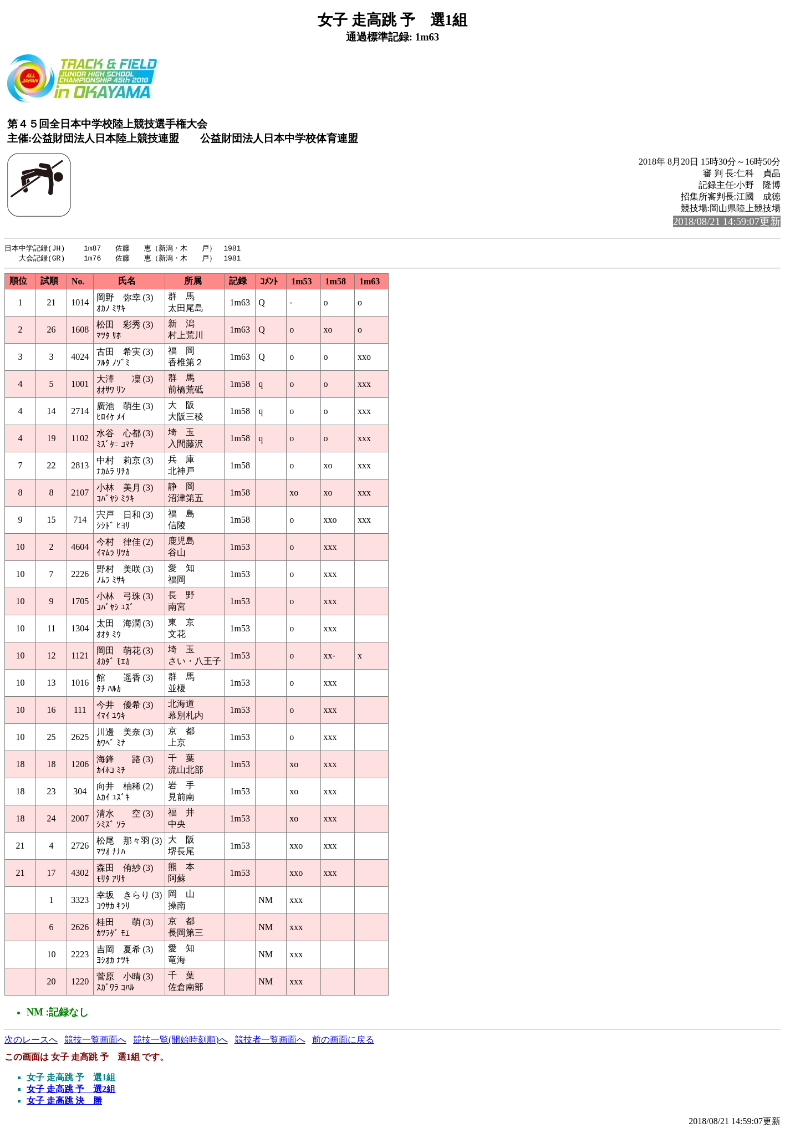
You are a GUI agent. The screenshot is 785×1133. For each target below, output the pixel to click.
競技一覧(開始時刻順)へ (180, 1040)
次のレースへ (31, 1040)
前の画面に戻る (343, 1040)
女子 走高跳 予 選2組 (71, 1090)
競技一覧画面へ (95, 1040)
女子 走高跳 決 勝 (64, 1101)
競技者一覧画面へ (270, 1040)
